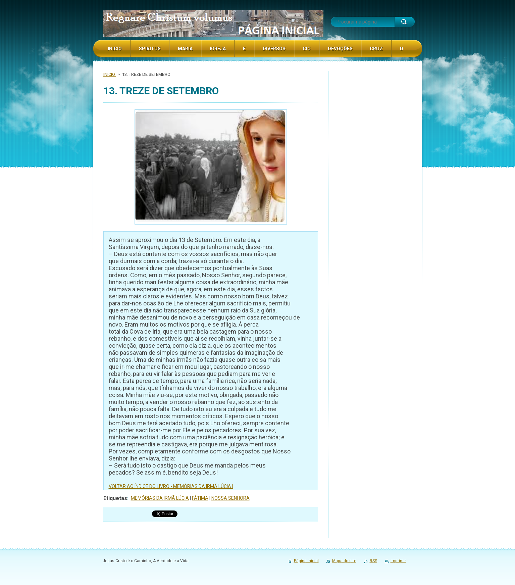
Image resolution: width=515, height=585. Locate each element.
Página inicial (306, 560)
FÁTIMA (200, 498)
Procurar (405, 22)
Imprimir (398, 560)
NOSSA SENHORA (230, 498)
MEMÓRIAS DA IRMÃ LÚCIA (160, 498)
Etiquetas (115, 498)
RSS (373, 560)
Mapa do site (344, 560)
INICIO (109, 74)
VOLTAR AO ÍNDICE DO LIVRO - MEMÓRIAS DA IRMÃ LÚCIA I (171, 486)
